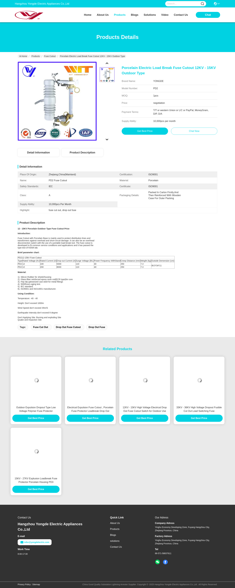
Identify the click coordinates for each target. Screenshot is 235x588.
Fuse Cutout (50, 56)
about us (103, 14)
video (164, 14)
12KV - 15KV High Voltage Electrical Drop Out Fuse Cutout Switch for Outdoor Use (145, 409)
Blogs (113, 535)
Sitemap (36, 584)
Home (87, 14)
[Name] (202, 4)
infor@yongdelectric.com (34, 542)
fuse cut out (40, 327)
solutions (150, 14)
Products (35, 56)
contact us (181, 14)
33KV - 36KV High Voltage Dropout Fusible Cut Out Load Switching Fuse (199, 409)
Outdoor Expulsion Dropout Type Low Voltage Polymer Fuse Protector (36, 409)
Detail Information (38, 152)
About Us (115, 523)
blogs (134, 14)
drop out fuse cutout (68, 327)
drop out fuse (97, 327)
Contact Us (116, 547)
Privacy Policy (24, 584)
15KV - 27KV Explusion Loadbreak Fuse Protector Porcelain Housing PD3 (36, 480)
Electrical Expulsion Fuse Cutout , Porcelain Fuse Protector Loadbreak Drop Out (90, 409)
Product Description (82, 152)
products (120, 14)
